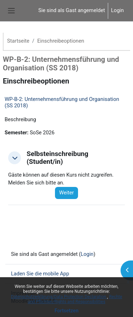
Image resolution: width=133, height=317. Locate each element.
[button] (14, 157)
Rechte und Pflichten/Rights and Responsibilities (75, 299)
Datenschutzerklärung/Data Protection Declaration (59, 296)
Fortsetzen (67, 310)
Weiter (66, 192)
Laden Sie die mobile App (40, 273)
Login (117, 10)
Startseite (18, 41)
